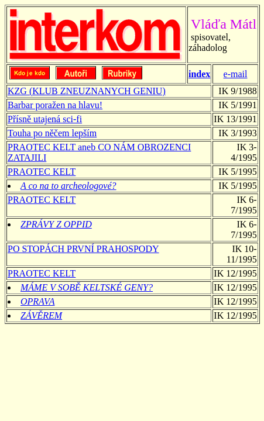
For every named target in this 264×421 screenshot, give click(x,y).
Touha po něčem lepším (52, 133)
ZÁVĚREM (41, 315)
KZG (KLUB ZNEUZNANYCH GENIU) (87, 91)
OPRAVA (37, 301)
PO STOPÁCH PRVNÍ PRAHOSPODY (83, 249)
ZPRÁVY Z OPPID (56, 224)
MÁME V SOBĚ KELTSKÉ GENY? (86, 287)
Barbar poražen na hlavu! (55, 105)
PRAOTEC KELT (42, 172)
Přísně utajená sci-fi (45, 119)
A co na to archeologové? (68, 186)
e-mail (236, 74)
